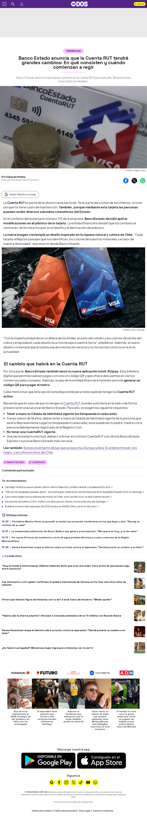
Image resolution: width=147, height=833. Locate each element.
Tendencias (73, 50)
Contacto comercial (103, 810)
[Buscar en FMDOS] (13, 4)
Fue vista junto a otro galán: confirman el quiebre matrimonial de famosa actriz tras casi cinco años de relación (64, 583)
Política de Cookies (42, 810)
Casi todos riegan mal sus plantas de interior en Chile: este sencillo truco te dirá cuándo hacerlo (59, 496)
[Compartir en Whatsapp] (142, 180)
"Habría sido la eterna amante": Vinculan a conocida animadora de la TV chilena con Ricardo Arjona (61, 615)
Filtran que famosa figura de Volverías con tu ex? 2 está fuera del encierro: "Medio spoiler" (57, 599)
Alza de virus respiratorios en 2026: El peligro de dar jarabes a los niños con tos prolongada (21, 717)
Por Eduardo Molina (14, 176)
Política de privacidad (65, 810)
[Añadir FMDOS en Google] (20, 194)
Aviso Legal (84, 810)
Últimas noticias (14, 515)
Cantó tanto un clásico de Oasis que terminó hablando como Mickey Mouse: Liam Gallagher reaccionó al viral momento (99, 720)
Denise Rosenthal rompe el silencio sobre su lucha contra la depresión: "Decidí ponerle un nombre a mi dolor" (63, 632)
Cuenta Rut (37, 462)
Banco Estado (14, 462)
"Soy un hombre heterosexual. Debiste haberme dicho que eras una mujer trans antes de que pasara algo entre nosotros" (65, 567)
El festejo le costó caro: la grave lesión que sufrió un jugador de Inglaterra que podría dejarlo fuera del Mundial (126, 719)
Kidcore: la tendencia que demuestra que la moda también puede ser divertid (73, 716)
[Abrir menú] (4, 4)
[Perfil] (21, 4)
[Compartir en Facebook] (126, 180)
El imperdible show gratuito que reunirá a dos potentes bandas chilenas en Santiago (47, 717)
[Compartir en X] (134, 180)
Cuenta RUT (71, 403)
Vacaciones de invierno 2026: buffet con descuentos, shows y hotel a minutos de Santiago (57, 501)
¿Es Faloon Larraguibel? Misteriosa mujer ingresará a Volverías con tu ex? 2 (47, 647)
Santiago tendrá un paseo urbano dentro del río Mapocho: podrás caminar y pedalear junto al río (59, 487)
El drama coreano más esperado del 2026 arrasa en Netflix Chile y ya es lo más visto (52, 506)
